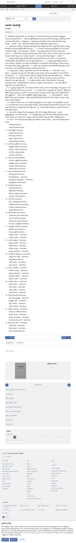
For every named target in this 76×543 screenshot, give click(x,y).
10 (8, 71)
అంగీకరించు (5, 539)
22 (31, 115)
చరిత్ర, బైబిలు (5, 489)
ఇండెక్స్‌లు (29, 484)
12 (17, 76)
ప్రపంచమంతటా (54, 491)
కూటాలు (53, 478)
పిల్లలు (4, 481)
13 (27, 78)
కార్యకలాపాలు (54, 486)
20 (38, 107)
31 (6, 227)
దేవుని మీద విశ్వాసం (7, 484)
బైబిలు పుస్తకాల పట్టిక (11, 403)
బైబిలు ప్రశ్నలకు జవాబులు (8, 464)
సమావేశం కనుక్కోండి (43, 506)
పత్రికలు (28, 476)
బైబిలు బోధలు (5, 460)
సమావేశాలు (53, 483)
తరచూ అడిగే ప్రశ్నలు (55, 468)
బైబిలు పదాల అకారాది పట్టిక (13, 411)
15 (8, 88)
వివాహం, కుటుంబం (7, 476)
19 (6, 105)
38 (6, 323)
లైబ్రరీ (2, 9)
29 (6, 199)
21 (8, 112)
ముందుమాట (9, 394)
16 (35, 90)
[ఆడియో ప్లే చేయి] (73, 9)
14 (28, 80)
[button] (21, 6)
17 (50, 95)
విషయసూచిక (38, 385)
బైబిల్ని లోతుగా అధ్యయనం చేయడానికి (10, 471)
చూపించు (8, 19)
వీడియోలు (29, 491)
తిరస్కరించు (14, 539)
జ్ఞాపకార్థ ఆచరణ (54, 481)
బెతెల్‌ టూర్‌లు (54, 476)
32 (6, 240)
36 (6, 295)
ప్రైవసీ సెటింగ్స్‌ (63, 533)
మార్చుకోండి (22, 539)
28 (6, 185)
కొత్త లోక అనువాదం (15, 9)
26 (6, 158)
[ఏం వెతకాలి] (65, 2)
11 (51, 71)
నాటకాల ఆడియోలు (31, 496)
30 (6, 213)
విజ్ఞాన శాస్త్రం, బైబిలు (7, 486)
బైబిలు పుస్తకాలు (10, 398)
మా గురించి (53, 465)
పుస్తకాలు (29, 466)
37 (6, 309)
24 (6, 130)
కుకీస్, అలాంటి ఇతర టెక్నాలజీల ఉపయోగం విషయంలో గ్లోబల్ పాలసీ (37, 533)
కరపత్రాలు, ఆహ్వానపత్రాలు (32, 471)
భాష (51, 13)
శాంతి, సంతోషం (6, 474)
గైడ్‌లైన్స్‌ (28, 486)
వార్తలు (52, 460)
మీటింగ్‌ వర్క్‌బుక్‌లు (31, 479)
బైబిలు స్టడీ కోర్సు (6, 469)
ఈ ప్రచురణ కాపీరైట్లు (9, 351)
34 (6, 268)
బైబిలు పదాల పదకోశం (11, 416)
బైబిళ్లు (7, 9)
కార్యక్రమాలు (29, 481)
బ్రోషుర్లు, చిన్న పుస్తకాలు (32, 469)
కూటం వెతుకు (24, 506)
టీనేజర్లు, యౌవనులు (7, 479)
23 (8, 120)
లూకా (22, 9)
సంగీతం (28, 493)
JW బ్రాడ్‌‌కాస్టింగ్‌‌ (30, 489)
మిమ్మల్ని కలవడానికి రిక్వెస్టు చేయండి (59, 471)
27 (6, 172)
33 (6, 254)
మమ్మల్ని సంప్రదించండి (56, 473)
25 (6, 144)
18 (8, 102)
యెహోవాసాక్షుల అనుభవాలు (57, 488)
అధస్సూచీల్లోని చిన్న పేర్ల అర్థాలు (14, 407)
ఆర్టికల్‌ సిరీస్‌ (29, 474)
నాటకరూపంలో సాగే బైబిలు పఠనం (34, 498)
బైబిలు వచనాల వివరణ (7, 466)
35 (6, 282)
